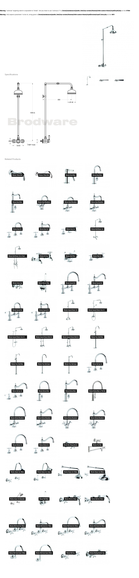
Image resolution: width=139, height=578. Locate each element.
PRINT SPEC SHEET (73, 21)
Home (6, 21)
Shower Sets (29, 21)
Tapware (20, 21)
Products (12, 21)
